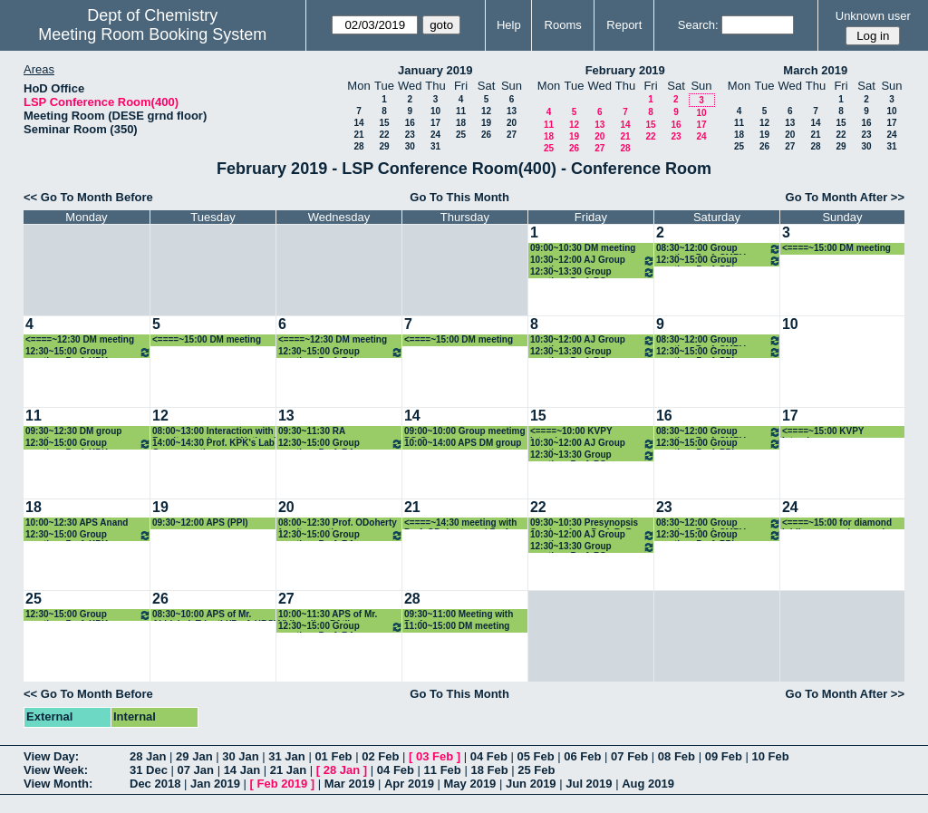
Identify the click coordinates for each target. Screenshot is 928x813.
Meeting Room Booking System (152, 34)
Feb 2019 (282, 783)
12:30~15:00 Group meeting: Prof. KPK (88, 352)
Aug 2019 (648, 783)
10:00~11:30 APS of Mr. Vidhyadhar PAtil (327, 615)
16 (410, 123)
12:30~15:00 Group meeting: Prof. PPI (718, 260)
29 (384, 146)
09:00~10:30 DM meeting (582, 248)
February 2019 (625, 70)
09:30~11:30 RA (311, 431)
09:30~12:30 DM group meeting (73, 432)
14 (358, 123)
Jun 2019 (531, 783)
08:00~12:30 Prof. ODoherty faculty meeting (337, 523)
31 (435, 146)
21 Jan (288, 770)
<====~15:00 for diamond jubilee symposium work (837, 523)
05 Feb (535, 756)
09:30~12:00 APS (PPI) (200, 522)
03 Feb (434, 756)
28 (358, 146)
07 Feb (629, 756)
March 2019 (815, 70)
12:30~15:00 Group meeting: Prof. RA (340, 352)
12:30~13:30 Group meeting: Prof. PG (592, 272)
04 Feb (489, 756)
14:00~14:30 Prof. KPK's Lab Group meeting (213, 444)
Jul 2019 (589, 783)
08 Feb (676, 756)
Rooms (563, 25)
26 (486, 135)
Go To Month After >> (845, 197)
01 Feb (333, 756)
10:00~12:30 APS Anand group (76, 523)
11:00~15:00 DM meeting (456, 626)
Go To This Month (459, 197)
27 (512, 135)
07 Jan (196, 770)
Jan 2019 (215, 783)
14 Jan (242, 770)
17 (435, 123)
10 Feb (769, 756)
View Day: (51, 756)
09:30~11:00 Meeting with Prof (458, 615)
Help (509, 25)
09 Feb (723, 756)
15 (384, 123)
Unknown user (873, 16)
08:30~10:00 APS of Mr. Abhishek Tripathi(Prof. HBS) (214, 615)
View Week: (56, 770)
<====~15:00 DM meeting (836, 248)
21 (358, 135)
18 (461, 123)
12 (486, 111)
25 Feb (536, 770)
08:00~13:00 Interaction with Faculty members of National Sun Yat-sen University (214, 432)
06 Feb (582, 756)
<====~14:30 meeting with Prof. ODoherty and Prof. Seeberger (460, 523)
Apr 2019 (409, 783)
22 (384, 135)
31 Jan (286, 756)
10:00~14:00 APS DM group (462, 443)
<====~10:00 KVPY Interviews (571, 432)
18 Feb (489, 770)
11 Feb (442, 770)
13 (512, 111)
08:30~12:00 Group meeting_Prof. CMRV (718, 249)
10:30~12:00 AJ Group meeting (592, 260)
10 (435, 111)
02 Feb (380, 756)
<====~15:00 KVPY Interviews (823, 432)
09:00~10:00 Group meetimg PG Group (465, 432)
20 (512, 123)
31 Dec (149, 770)
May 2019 (470, 783)
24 (435, 135)
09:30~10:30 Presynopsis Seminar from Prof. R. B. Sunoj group (584, 523)
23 (410, 135)
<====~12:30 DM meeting (79, 339)
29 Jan (194, 756)
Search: (698, 25)
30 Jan (240, 756)
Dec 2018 (155, 783)
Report (624, 25)
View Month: (58, 783)
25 (461, 135)
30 (410, 146)
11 (461, 111)
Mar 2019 (349, 783)
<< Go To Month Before (88, 197)
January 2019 (435, 70)
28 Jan (148, 756)
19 (486, 123)
